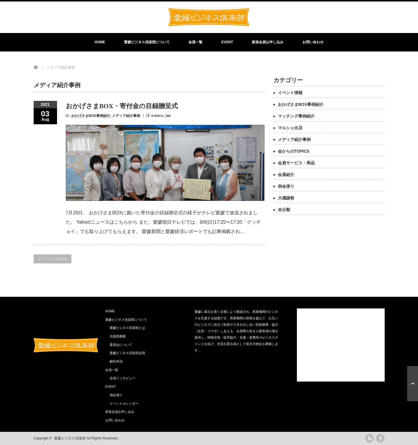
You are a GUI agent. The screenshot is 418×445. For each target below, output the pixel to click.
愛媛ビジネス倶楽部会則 (127, 353)
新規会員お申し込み (267, 42)
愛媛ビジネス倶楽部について (147, 42)
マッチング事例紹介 (296, 116)
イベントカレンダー (124, 403)
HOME (99, 42)
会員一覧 (195, 42)
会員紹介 (286, 174)
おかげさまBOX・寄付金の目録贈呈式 (122, 106)
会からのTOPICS (293, 151)
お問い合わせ (313, 42)
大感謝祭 (286, 198)
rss (369, 438)
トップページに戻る (52, 259)
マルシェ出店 (290, 127)
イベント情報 (290, 92)
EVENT (227, 42)
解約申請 (116, 361)
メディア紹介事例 (126, 116)
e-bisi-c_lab (161, 116)
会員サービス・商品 (296, 163)
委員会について (121, 344)
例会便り (286, 186)
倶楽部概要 (118, 336)
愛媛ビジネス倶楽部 (70, 438)
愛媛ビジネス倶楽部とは (127, 328)
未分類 (284, 209)
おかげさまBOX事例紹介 (90, 116)
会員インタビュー (122, 378)
